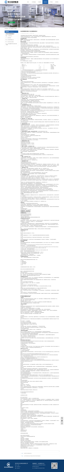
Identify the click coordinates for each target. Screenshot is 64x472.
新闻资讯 (12, 28)
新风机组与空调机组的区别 (28, 453)
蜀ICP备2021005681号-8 (35, 466)
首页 (9, 28)
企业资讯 (15, 28)
